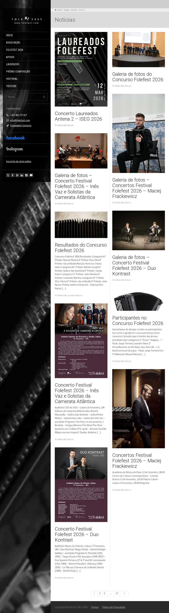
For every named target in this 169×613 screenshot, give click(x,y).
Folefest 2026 (62, 125)
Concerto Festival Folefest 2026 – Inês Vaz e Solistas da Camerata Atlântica (77, 393)
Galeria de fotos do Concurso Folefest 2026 (137, 76)
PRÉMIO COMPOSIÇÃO (18, 71)
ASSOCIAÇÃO (13, 42)
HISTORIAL (12, 78)
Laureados (71, 295)
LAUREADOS (12, 64)
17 (117, 593)
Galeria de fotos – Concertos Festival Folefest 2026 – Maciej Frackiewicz (136, 188)
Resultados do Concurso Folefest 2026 (81, 247)
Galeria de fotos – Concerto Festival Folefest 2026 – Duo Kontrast (134, 265)
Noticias (70, 125)
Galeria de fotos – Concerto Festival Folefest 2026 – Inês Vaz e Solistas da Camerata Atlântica (77, 186)
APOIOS (10, 57)
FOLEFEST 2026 (14, 49)
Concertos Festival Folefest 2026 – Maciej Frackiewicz (136, 460)
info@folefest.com (20, 120)
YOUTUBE (11, 86)
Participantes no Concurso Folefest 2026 (137, 320)
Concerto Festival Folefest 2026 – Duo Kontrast (77, 534)
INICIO (9, 35)
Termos (95, 607)
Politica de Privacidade (113, 607)
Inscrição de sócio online (18, 161)
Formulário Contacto (20, 125)
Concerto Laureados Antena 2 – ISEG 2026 (78, 116)
